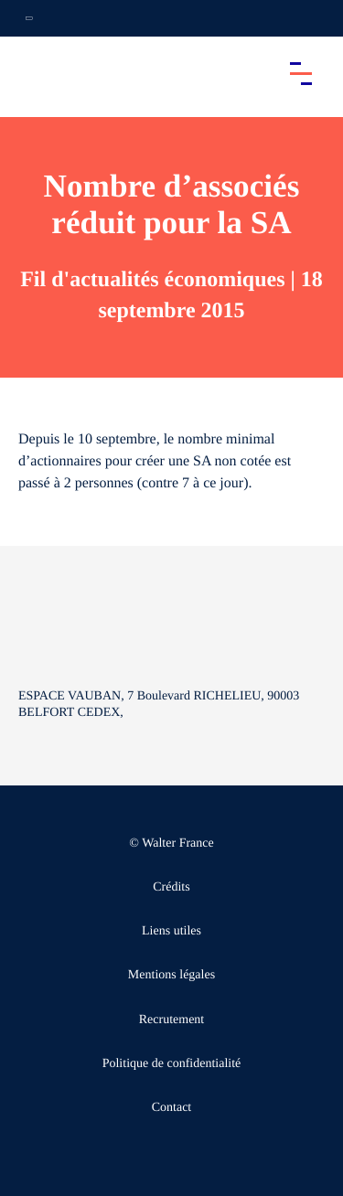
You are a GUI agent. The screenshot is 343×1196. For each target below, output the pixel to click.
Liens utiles (171, 931)
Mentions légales (171, 975)
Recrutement (172, 1020)
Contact (172, 1108)
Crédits (171, 887)
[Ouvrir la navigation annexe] (29, 18)
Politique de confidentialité (171, 1064)
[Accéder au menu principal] (301, 73)
